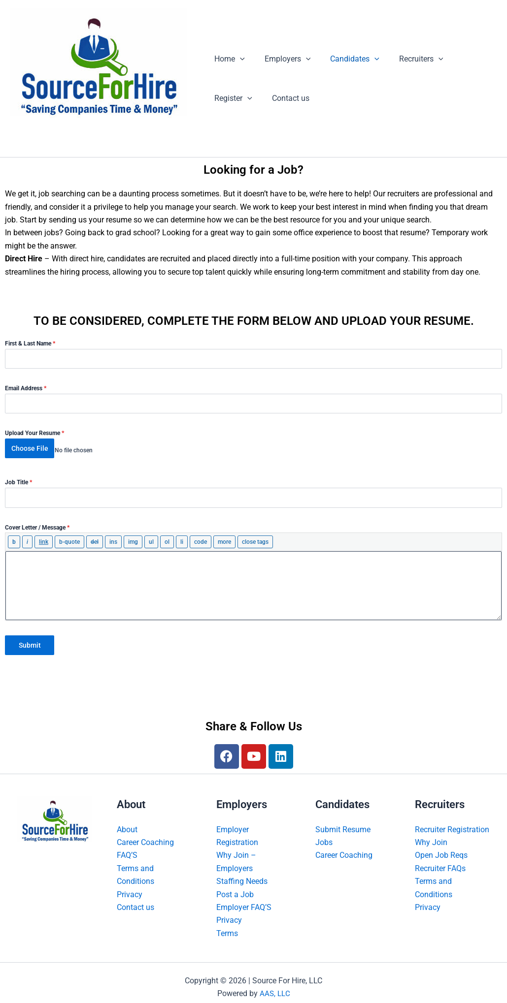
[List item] (182, 537)
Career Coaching (145, 833)
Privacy (129, 885)
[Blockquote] (69, 537)
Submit (30, 641)
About (127, 820)
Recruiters (407, 59)
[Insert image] (133, 537)
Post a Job (235, 885)
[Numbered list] (167, 537)
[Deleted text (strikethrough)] (94, 537)
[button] (238, 59)
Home (227, 59)
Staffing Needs (242, 872)
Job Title (18, 477)
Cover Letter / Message (37, 522)
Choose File (29, 448)
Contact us (231, 98)
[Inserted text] (113, 537)
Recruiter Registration (452, 820)
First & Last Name (30, 343)
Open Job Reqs (441, 846)
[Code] (200, 537)
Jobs (324, 833)
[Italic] (27, 537)
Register (464, 59)
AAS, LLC (275, 984)
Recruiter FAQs (440, 859)
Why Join (431, 833)
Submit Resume (343, 820)
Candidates (345, 59)
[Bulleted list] (151, 537)
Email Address (25, 388)
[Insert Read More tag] (224, 537)
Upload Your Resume (34, 433)
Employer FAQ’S (243, 898)
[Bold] (14, 537)
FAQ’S (127, 846)
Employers (282, 59)
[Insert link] (43, 537)
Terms (227, 924)
